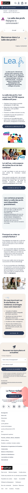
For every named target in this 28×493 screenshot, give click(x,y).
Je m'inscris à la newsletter (13, 369)
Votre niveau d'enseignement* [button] (10, 359)
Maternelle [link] (3, 415)
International (4, 459)
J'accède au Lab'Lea (13, 188)
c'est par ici (12, 273)
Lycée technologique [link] (6, 426)
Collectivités (4, 449)
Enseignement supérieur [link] (7, 434)
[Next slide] (23, 30)
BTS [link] (2, 431)
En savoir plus (4, 380)
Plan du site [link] (4, 472)
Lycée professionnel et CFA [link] (8, 429)
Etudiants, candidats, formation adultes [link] (10, 443)
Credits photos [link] (22, 472)
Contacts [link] (11, 488)
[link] (3, 406)
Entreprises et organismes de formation (11, 446)
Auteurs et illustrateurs (7, 451)
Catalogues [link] (18, 482)
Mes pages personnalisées (15, 7)
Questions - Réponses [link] (18, 485)
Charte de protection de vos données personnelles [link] (14, 475)
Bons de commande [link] (6, 485)
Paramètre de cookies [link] (6, 478)
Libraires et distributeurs (7, 454)
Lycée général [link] (4, 423)
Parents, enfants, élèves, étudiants (10, 437)
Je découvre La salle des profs (13, 126)
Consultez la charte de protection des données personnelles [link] (11, 383)
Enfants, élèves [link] (5, 440)
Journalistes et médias (7, 457)
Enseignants (4, 412)
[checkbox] (2, 373)
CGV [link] (6, 488)
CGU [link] (2, 488)
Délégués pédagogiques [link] (7, 482)
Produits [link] (17, 488)
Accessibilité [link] (22, 478)
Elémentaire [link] (4, 418)
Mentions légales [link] (13, 472)
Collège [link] (3, 421)
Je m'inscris (13, 333)
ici (8, 256)
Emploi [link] (15, 478)
